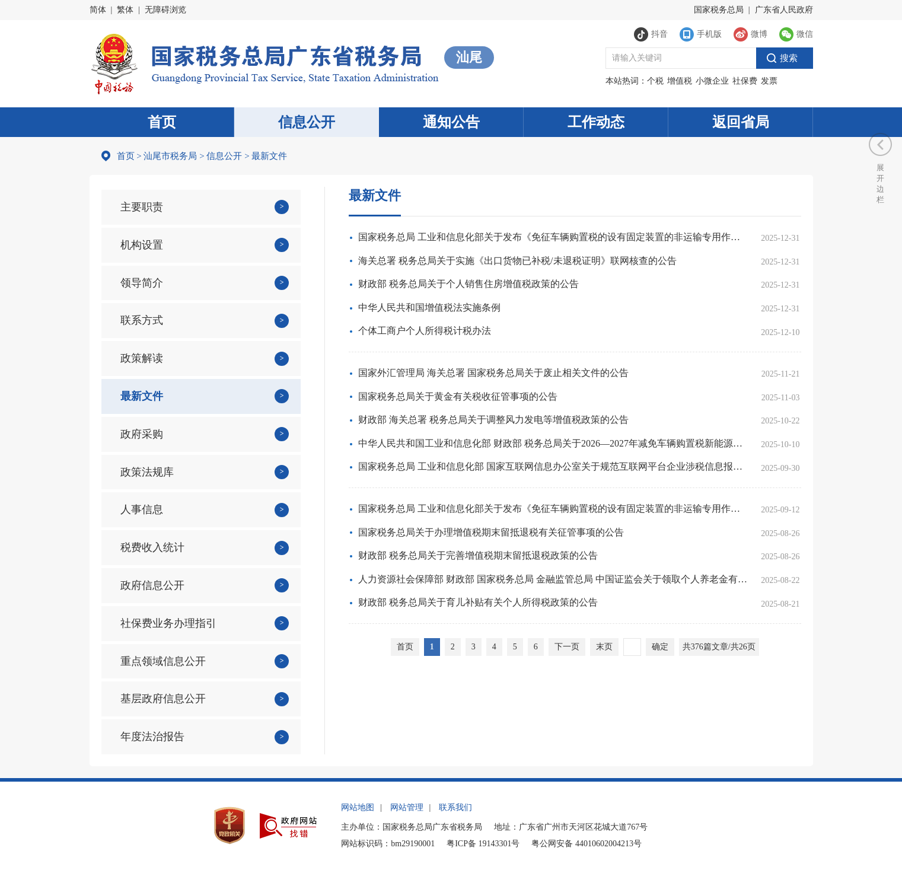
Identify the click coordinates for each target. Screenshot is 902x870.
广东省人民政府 (784, 9)
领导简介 (141, 283)
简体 (98, 9)
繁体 (125, 9)
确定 (660, 646)
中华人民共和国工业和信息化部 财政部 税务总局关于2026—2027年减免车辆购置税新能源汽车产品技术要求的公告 (552, 443)
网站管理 (406, 807)
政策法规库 (147, 472)
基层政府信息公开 (163, 699)
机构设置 (141, 245)
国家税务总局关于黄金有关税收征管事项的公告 (457, 396)
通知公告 (451, 122)
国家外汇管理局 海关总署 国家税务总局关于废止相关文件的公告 (493, 373)
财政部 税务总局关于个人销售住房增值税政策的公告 (468, 284)
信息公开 (306, 122)
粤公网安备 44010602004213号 (586, 843)
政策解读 (141, 358)
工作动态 (596, 122)
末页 (604, 646)
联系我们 (455, 807)
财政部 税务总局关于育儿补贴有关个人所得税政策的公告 (478, 602)
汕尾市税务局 (170, 156)
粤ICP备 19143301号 (483, 843)
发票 (769, 81)
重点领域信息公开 (163, 661)
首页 (162, 122)
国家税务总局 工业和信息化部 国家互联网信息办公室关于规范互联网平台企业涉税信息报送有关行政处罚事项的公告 (552, 466)
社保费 (744, 81)
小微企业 (712, 81)
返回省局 (740, 122)
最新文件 (141, 396)
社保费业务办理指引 (168, 623)
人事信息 (141, 509)
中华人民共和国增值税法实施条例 (429, 307)
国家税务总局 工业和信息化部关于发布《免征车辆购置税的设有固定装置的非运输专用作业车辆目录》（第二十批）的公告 (552, 237)
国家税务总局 (719, 9)
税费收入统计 (152, 547)
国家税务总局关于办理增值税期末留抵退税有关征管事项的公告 (491, 532)
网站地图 (357, 807)
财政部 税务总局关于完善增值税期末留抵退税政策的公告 (478, 555)
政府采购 (141, 434)
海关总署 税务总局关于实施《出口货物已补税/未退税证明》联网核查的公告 (517, 261)
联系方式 (141, 320)
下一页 (566, 646)
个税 (655, 81)
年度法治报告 (152, 736)
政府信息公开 (152, 585)
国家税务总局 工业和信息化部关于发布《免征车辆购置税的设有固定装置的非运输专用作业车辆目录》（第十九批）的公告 (552, 508)
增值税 (679, 81)
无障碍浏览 (165, 9)
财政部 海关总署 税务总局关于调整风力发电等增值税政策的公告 (493, 420)
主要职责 (141, 207)
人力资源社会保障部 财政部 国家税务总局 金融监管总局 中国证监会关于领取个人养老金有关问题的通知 (552, 579)
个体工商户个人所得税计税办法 (424, 331)
